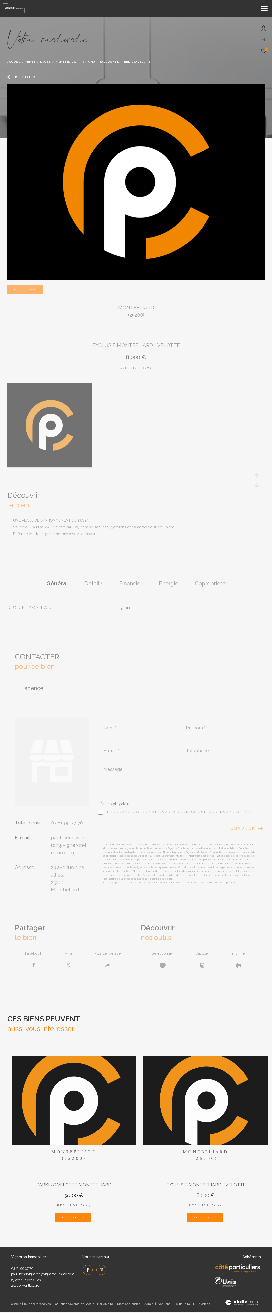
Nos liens (164, 1305)
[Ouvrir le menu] (264, 8)
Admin (149, 1305)
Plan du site (105, 1305)
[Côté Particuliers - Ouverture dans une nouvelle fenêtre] (238, 1270)
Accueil (13, 61)
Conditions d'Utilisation (197, 882)
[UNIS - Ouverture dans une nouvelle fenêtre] (225, 1283)
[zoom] (49, 466)
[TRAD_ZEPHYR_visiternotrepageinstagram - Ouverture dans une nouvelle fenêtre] (100, 1270)
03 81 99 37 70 (67, 823)
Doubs (45, 61)
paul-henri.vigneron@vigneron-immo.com (69, 845)
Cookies (204, 1305)
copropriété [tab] (210, 583)
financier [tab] (130, 583)
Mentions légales (129, 1305)
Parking (88, 61)
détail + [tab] (93, 583)
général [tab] (57, 583)
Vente (30, 61)
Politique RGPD (184, 1305)
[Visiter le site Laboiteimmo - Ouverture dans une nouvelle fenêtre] (241, 1304)
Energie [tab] (168, 583)
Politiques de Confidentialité (162, 882)
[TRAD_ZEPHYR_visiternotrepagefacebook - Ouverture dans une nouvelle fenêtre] (87, 1270)
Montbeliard (66, 61)
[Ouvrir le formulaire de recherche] (237, 8)
